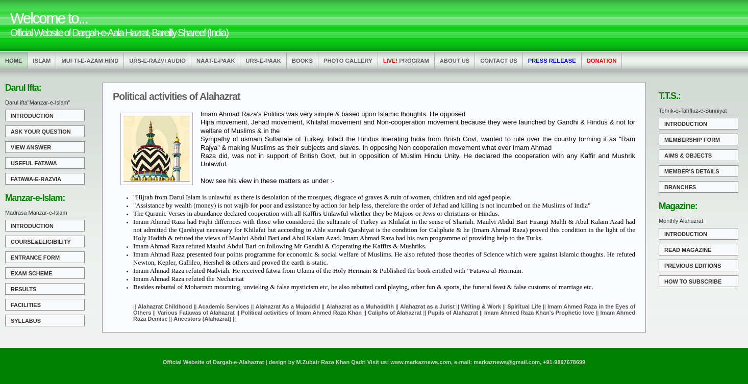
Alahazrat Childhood (165, 306)
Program (406, 61)
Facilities (26, 305)
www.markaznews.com (420, 362)
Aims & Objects (688, 155)
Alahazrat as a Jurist (427, 306)
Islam (42, 61)
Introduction (32, 116)
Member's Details (691, 171)
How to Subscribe (692, 281)
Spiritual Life (524, 306)
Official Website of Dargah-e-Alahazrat (213, 362)
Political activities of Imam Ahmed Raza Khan (301, 313)
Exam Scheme (31, 273)
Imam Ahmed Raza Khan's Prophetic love (539, 313)
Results (23, 289)
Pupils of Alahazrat (453, 313)
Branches (680, 187)
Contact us (498, 61)
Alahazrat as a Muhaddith (359, 306)
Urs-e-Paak (263, 61)
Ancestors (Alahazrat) (202, 319)
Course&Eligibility (41, 242)
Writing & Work (481, 306)
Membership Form (692, 140)
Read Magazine (687, 250)
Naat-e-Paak (215, 61)
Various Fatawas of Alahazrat (196, 313)
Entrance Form (35, 257)
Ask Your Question (41, 132)
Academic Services (224, 306)
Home (13, 61)
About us (454, 61)
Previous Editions (692, 266)
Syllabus (26, 321)
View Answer (31, 147)
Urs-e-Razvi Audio (157, 61)
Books (302, 61)
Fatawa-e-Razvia (36, 179)
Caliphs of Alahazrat (394, 313)
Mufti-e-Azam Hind (89, 61)
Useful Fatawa (34, 163)
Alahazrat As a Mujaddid (288, 306)
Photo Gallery (347, 61)
